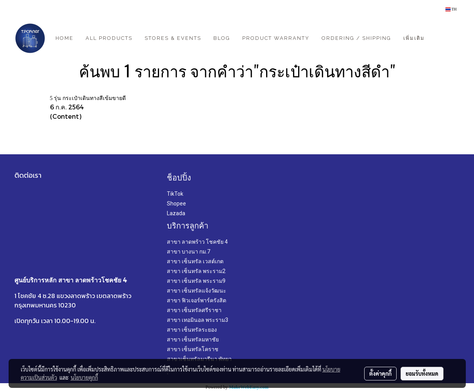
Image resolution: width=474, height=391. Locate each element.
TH (451, 9)
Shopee (176, 203)
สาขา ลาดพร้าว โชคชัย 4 (197, 242)
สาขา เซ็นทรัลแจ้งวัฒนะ (196, 290)
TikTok (175, 194)
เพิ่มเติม (414, 38)
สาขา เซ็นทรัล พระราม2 (196, 271)
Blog (221, 38)
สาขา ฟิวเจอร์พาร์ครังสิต (196, 300)
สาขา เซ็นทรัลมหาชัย (193, 339)
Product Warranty (275, 38)
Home (64, 38)
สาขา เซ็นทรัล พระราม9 (196, 281)
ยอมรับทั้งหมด (422, 373)
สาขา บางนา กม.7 (188, 251)
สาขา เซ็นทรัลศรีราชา (194, 310)
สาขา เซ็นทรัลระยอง (192, 330)
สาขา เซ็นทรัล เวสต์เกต (195, 261)
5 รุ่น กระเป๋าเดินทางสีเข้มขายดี (88, 98)
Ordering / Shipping (356, 38)
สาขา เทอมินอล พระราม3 (197, 320)
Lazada (176, 213)
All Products (109, 38)
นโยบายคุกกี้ (84, 377)
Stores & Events (173, 38)
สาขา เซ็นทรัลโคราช (192, 349)
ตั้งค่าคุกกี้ (380, 373)
